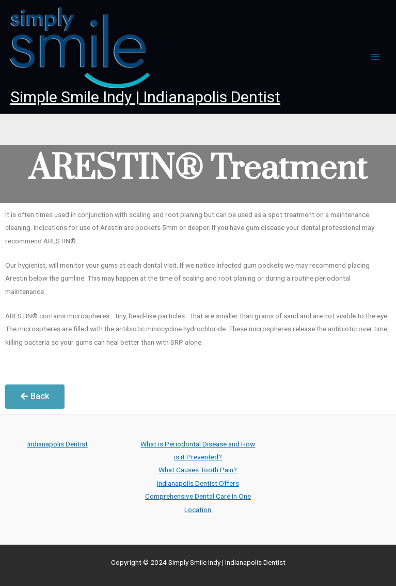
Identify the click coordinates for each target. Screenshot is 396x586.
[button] (35, 396)
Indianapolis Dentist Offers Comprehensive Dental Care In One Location (198, 496)
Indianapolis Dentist (57, 444)
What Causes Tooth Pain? (198, 470)
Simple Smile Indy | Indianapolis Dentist (145, 97)
